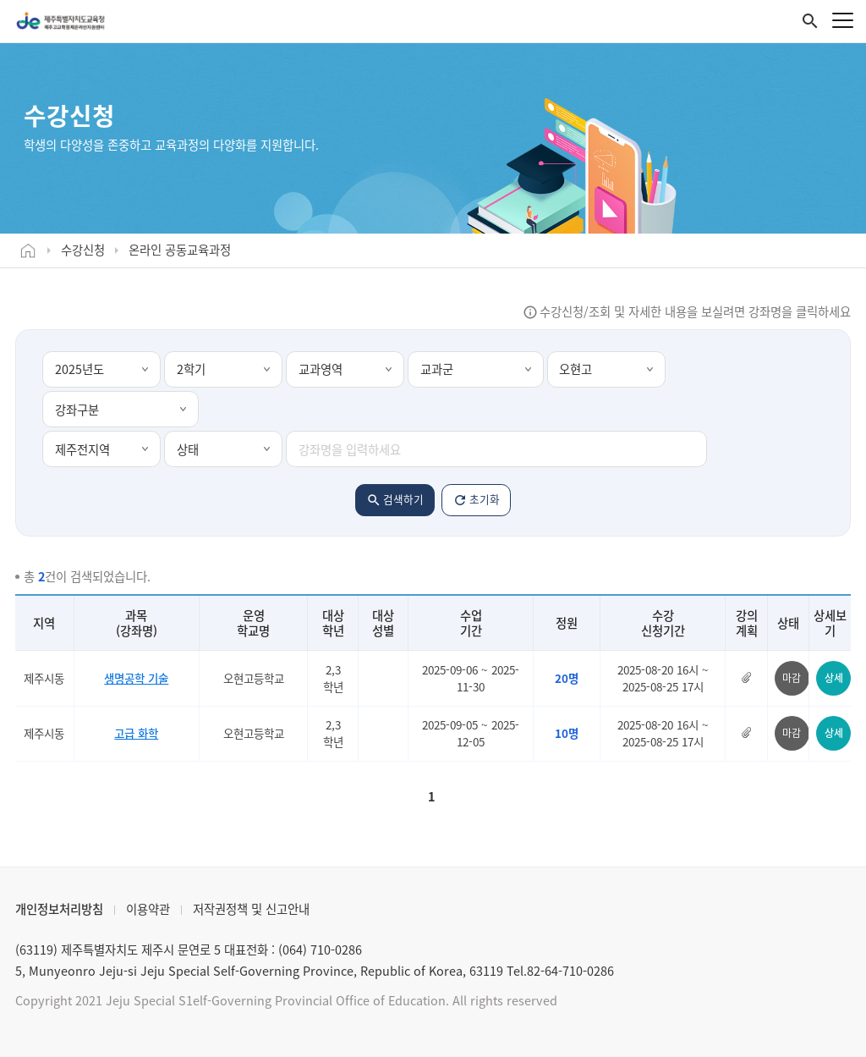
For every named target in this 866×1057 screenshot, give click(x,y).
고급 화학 (136, 732)
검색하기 (403, 499)
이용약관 (148, 909)
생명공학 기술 (136, 677)
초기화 (484, 499)
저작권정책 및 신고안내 (251, 909)
